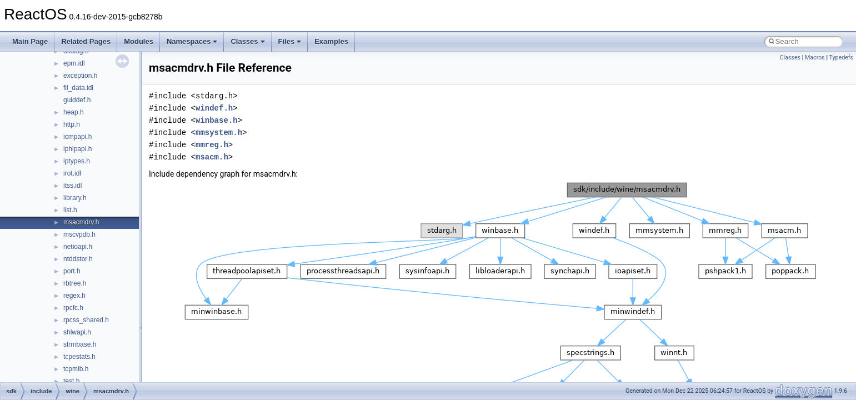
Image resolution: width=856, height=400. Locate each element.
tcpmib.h (75, 369)
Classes (247, 41)
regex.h (74, 295)
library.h (75, 198)
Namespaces (192, 41)
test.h (71, 381)
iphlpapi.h (77, 149)
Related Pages (86, 41)
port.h (72, 271)
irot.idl (72, 173)
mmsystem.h (219, 132)
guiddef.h (77, 100)
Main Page (30, 41)
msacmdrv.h (81, 222)
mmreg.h (212, 144)
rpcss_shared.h (86, 320)
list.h (70, 210)
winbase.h (217, 120)
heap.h (73, 112)
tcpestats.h (79, 357)
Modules (138, 41)
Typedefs (841, 57)
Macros (815, 57)
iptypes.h (76, 161)
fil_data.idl (78, 88)
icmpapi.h (77, 137)
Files (290, 41)
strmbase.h (79, 344)
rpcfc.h (73, 308)
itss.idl (72, 185)
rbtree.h (74, 283)
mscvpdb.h (79, 234)
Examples (331, 41)
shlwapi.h (77, 332)
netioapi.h (77, 247)
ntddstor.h (78, 259)
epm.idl (74, 63)
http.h (71, 124)
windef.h (214, 108)
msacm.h (212, 157)
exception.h (80, 75)
